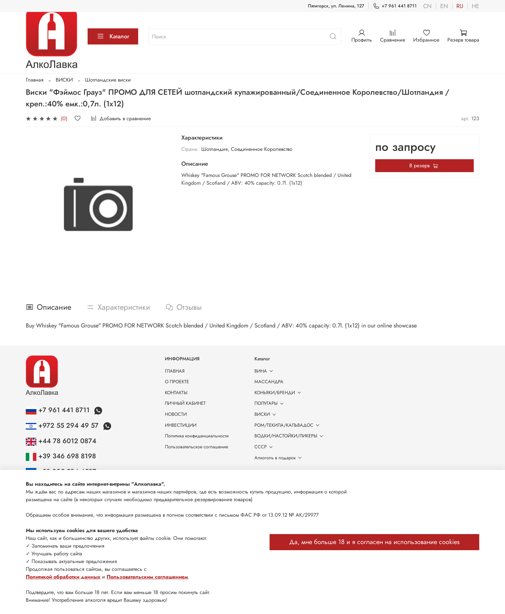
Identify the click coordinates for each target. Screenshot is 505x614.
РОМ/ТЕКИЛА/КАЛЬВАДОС (288, 425)
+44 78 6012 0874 (61, 441)
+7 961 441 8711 (395, 6)
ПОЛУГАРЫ (270, 403)
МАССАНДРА (268, 381)
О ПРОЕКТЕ (177, 381)
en (444, 6)
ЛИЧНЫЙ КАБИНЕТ (185, 403)
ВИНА (264, 371)
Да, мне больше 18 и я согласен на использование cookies (374, 542)
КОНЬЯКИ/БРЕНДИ (278, 392)
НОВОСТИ (176, 414)
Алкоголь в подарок (279, 457)
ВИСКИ (64, 79)
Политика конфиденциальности (197, 436)
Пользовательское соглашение (196, 446)
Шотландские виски (108, 79)
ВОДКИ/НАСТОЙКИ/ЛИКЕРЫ (290, 436)
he (475, 6)
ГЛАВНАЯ (175, 371)
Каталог (113, 36)
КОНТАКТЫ (176, 392)
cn (427, 6)
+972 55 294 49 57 (63, 425)
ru (459, 6)
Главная (34, 79)
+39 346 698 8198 (61, 456)
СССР (264, 446)
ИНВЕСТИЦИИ (180, 425)
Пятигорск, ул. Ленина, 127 (336, 6)
